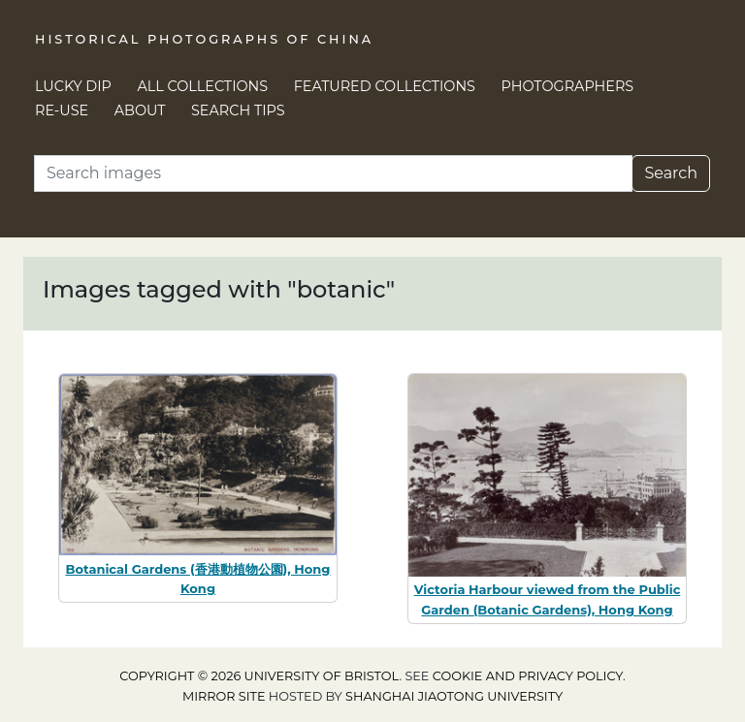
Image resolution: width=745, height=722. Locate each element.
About (140, 110)
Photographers (568, 86)
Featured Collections (384, 86)
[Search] (333, 173)
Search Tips (238, 110)
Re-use (61, 110)
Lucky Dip (73, 86)
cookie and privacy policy (528, 676)
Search (670, 173)
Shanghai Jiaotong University (454, 696)
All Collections (203, 86)
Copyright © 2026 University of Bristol (259, 676)
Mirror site (224, 696)
